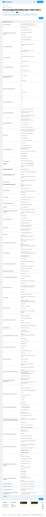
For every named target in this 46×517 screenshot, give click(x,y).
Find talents (12, 504)
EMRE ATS (19, 12)
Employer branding (13, 505)
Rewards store (4, 505)
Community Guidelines (6, 506)
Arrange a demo (13, 506)
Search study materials (6, 504)
